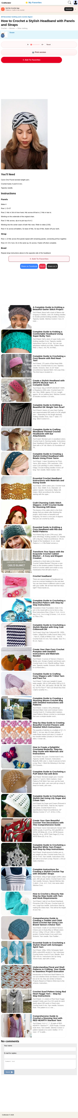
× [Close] (75, 9)
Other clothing (22, 28)
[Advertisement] (39, 81)
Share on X (52, 266)
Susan (12, 32)
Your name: (8, 1046)
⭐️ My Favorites (33, 2)
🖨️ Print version (39, 52)
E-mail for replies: (10, 1053)
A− (28, 44)
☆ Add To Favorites (31, 60)
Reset (49, 44)
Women (12, 28)
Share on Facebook (29, 266)
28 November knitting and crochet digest (16, 17)
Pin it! (42, 266)
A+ (42, 44)
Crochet (4, 28)
